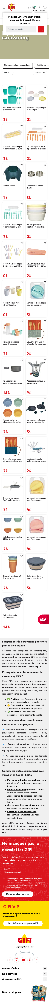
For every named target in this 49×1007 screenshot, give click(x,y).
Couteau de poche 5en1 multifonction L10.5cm (11, 499)
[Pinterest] (30, 960)
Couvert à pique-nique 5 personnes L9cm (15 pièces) (12, 265)
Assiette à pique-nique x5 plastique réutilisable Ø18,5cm (36, 109)
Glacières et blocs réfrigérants (23, 805)
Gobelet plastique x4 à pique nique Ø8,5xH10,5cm (12, 577)
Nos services (9, 974)
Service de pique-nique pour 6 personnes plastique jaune (36, 499)
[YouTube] (23, 960)
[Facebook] (10, 960)
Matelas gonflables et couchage (23, 780)
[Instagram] (16, 960)
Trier (6, 73)
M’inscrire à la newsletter (17, 894)
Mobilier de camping (17, 789)
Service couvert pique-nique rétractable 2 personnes (36, 421)
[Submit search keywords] (41, 29)
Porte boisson (9, 186)
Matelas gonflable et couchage (17, 65)
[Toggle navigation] (4, 8)
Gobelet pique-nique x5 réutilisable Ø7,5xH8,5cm (12, 304)
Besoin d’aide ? (10, 968)
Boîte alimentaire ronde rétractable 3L (35, 577)
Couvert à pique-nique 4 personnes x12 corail (36, 148)
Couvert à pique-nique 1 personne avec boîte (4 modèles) (36, 265)
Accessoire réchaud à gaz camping (36, 382)
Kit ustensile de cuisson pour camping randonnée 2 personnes (12, 382)
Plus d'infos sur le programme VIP (23, 923)
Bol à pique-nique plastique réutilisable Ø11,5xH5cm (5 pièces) (35, 226)
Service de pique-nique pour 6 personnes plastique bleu (36, 304)
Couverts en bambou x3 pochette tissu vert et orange (36, 343)
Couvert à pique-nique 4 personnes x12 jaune (12, 148)
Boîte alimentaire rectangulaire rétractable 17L (10, 616)
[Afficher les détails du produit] (13, 95)
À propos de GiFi (11, 979)
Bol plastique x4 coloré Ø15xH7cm (12, 538)
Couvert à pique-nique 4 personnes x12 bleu (12, 226)
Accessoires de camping (19, 796)
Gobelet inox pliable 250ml (35, 187)
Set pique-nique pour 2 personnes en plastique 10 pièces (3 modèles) (12, 109)
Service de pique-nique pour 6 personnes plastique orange (36, 538)
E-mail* (6, 869)
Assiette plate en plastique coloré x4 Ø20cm (11, 421)
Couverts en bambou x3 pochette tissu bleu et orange (12, 460)
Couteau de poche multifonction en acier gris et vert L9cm (36, 460)
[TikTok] (36, 960)
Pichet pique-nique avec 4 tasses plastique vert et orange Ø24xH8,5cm (12, 343)
